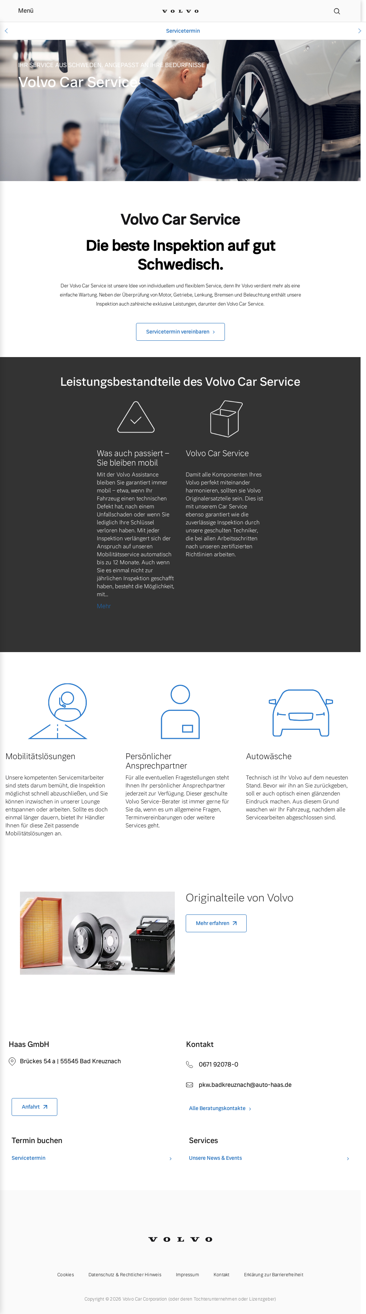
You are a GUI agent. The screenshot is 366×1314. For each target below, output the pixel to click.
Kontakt (222, 1275)
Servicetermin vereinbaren (177, 331)
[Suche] (337, 10)
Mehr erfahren (212, 923)
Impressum (187, 1275)
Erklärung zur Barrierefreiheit (273, 1275)
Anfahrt (31, 1107)
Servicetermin (183, 31)
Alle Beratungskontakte (217, 1108)
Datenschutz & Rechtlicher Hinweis (125, 1275)
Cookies (65, 1275)
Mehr (104, 606)
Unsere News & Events (215, 1158)
